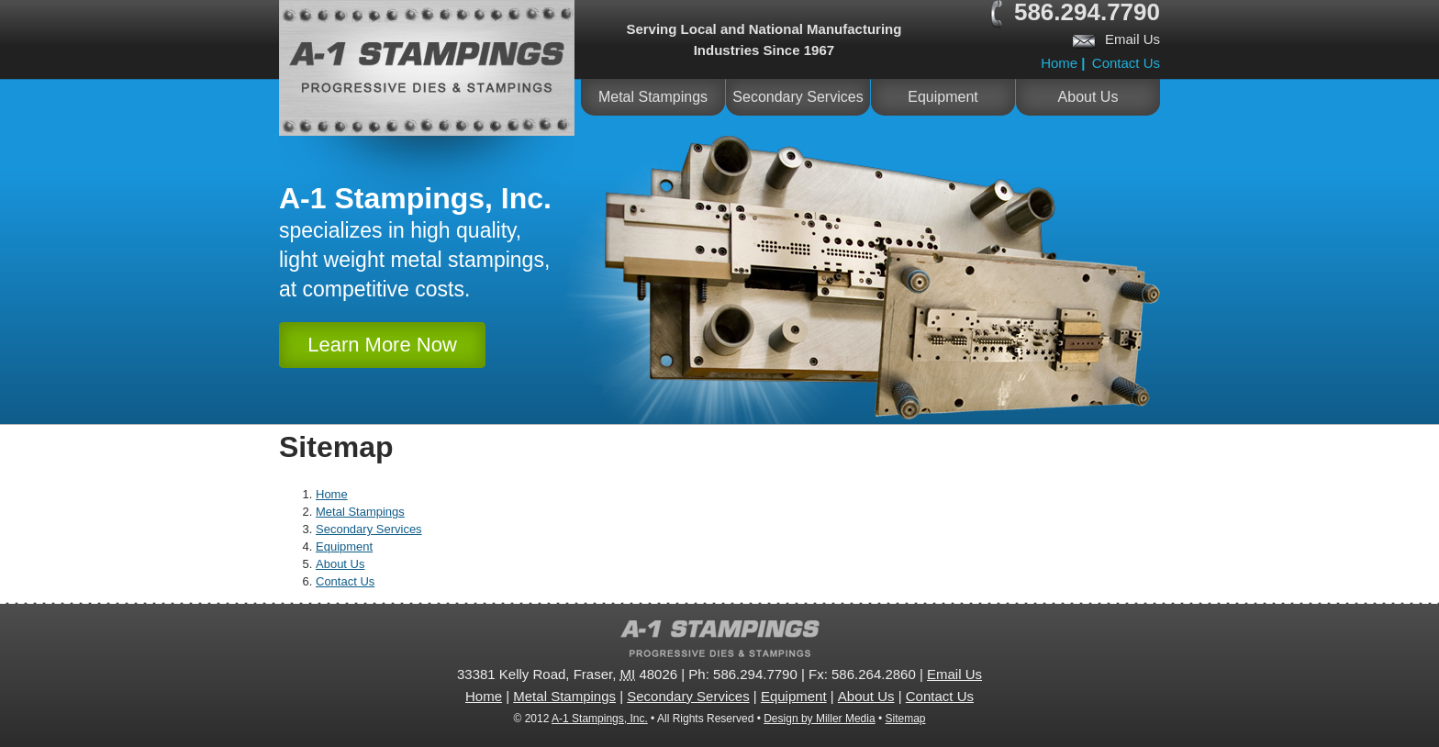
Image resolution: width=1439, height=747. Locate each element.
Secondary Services (797, 97)
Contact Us (1126, 63)
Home (1059, 63)
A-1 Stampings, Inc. (600, 718)
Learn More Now (382, 344)
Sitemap (905, 718)
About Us (1088, 97)
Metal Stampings (653, 97)
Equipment (943, 97)
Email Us (1132, 39)
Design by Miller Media (819, 718)
